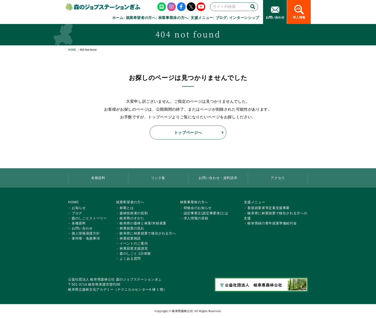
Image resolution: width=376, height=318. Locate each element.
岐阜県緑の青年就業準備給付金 (272, 223)
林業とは (127, 208)
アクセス (278, 178)
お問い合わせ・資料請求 (218, 178)
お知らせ (79, 208)
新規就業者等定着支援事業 (268, 208)
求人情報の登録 (196, 218)
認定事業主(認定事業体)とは (206, 213)
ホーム (117, 18)
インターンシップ (244, 18)
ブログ (221, 18)
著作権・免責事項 (86, 238)
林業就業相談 (130, 238)
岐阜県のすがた (132, 218)
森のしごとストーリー (89, 218)
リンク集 (158, 178)
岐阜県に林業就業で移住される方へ (148, 233)
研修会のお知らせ (198, 208)
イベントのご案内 (134, 243)
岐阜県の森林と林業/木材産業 (143, 223)
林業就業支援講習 (134, 248)
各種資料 (98, 178)
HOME (72, 49)
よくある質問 (130, 258)
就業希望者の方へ (141, 18)
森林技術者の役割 (134, 213)
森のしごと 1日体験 (135, 253)
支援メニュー (202, 18)
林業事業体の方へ (173, 18)
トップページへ (188, 132)
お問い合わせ (82, 228)
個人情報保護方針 (86, 233)
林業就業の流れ (132, 228)
